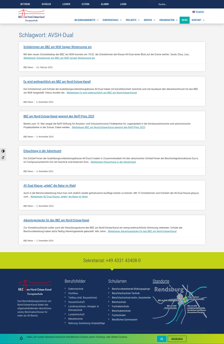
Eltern (86, 4)
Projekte (132, 20)
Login (124, 4)
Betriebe (26, 4)
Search (152, 1)
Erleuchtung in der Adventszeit (42, 151)
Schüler (47, 4)
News (184, 20)
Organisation (168, 20)
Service (149, 20)
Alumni (105, 4)
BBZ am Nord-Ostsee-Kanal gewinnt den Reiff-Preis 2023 (58, 116)
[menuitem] (198, 12)
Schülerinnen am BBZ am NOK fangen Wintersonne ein (57, 47)
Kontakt (198, 20)
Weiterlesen (59, 58)
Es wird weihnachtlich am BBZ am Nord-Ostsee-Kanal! (57, 81)
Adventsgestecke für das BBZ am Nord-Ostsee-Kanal (56, 220)
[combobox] (181, 4)
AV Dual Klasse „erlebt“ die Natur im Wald (49, 185)
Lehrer (67, 4)
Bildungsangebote (86, 20)
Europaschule (112, 20)
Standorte (161, 281)
